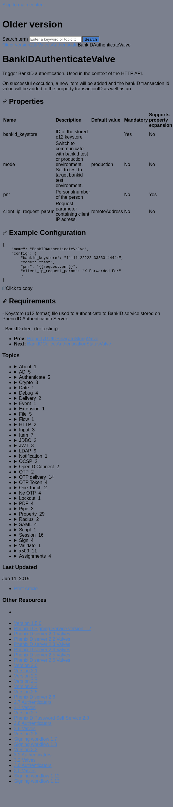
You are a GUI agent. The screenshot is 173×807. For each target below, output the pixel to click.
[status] (86, 81)
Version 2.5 (25, 699)
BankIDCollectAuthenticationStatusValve (69, 351)
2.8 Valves (41, 44)
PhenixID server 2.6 (34, 704)
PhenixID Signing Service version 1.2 (52, 636)
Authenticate (65, 44)
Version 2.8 (25, 741)
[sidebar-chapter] (92, 374)
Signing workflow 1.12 (37, 783)
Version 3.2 (25, 757)
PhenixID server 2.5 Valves (42, 662)
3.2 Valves (25, 767)
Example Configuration (44, 232)
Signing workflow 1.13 (37, 789)
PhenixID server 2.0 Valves (42, 641)
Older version (16, 44)
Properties (23, 101)
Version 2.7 (25, 720)
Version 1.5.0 (27, 631)
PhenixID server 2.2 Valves (42, 646)
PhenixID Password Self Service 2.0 (51, 725)
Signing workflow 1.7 (35, 746)
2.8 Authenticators (33, 731)
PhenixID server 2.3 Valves (42, 652)
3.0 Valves (25, 778)
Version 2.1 (25, 678)
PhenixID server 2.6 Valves (42, 668)
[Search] (55, 39)
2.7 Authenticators (33, 710)
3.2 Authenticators (33, 762)
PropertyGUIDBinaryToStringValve (62, 346)
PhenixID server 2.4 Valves (42, 657)
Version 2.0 (25, 673)
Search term (15, 39)
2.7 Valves (25, 715)
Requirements (29, 309)
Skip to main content (23, 4)
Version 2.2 (25, 683)
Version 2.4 (25, 694)
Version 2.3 (25, 689)
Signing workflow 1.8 (35, 752)
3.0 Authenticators (33, 773)
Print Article (26, 596)
